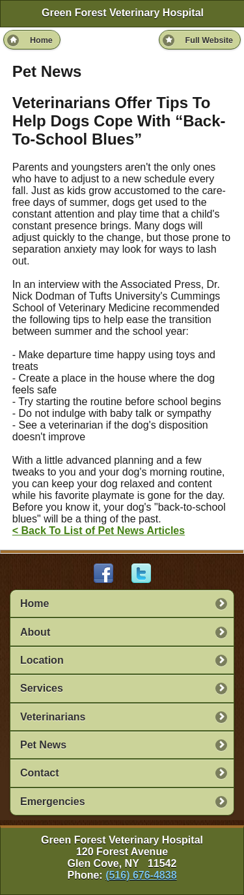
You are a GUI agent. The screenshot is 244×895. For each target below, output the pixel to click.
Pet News (43, 744)
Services (41, 688)
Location (42, 660)
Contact (39, 772)
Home (34, 603)
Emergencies (52, 801)
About (35, 632)
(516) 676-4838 (140, 875)
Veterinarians (53, 716)
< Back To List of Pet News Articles (98, 530)
